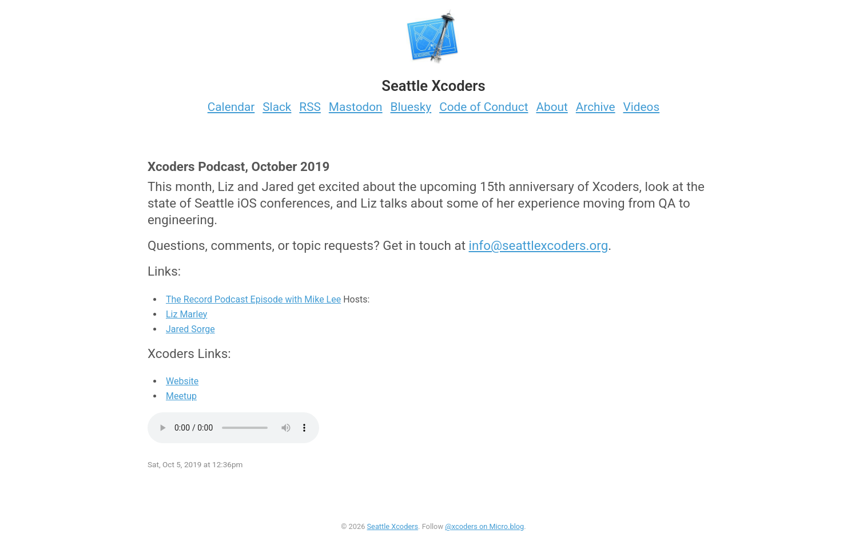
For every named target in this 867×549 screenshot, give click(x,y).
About (551, 107)
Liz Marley (186, 314)
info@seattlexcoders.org (539, 245)
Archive (595, 107)
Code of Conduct (483, 107)
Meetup (181, 396)
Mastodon (356, 107)
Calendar (231, 107)
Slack (277, 107)
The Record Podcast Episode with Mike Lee (253, 299)
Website (182, 381)
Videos (641, 107)
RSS (310, 107)
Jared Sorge (190, 329)
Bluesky (411, 107)
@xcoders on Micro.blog (484, 526)
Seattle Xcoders (393, 526)
